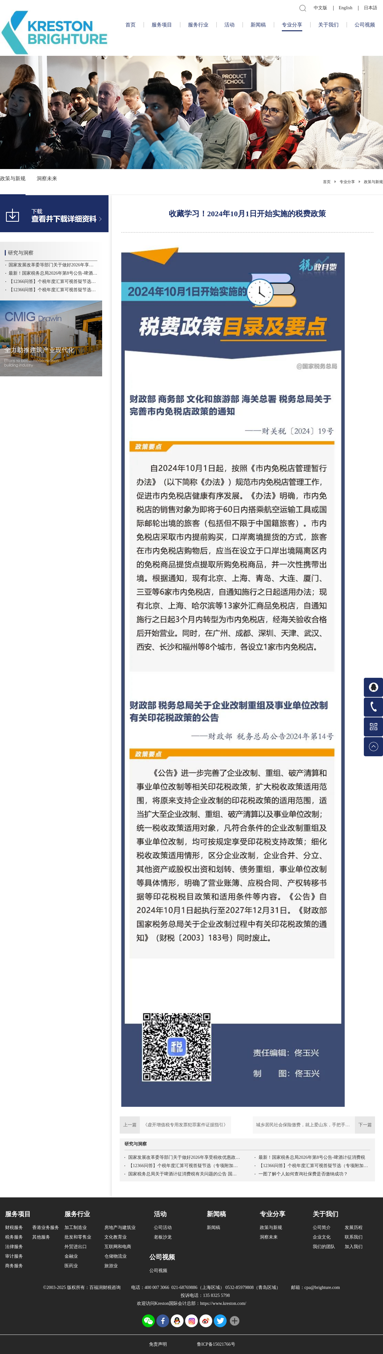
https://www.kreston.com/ (223, 1303)
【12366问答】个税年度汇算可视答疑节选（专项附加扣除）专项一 (314, 1165)
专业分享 (347, 182)
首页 (130, 24)
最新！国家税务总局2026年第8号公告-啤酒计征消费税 (312, 1157)
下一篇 (314, 1125)
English (345, 7)
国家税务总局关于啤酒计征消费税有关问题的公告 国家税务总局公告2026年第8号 (184, 1174)
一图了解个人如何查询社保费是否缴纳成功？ (303, 1174)
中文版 (320, 7)
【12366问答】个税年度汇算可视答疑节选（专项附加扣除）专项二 (184, 1165)
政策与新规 (373, 182)
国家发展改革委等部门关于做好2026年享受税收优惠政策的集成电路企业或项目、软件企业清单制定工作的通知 (184, 1157)
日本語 (370, 7)
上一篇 (175, 1125)
